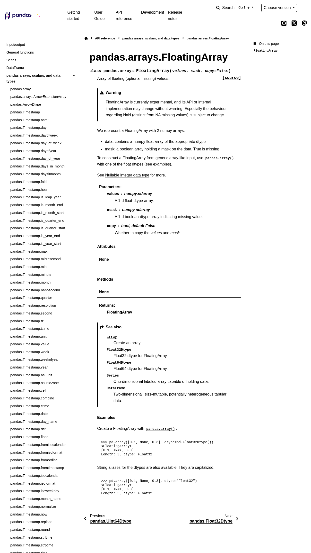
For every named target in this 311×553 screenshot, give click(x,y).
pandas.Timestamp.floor (29, 437)
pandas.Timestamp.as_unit (31, 375)
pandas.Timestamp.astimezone (34, 383)
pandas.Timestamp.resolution (33, 305)
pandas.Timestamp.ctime (29, 406)
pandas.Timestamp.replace (31, 522)
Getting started (73, 15)
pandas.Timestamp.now (28, 514)
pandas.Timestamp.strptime (31, 545)
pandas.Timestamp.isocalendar (34, 476)
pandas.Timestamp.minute (30, 274)
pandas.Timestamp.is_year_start (35, 244)
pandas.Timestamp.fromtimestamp (37, 468)
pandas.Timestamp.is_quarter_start (37, 228)
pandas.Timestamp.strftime (31, 537)
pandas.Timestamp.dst (27, 429)
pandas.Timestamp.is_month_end (36, 205)
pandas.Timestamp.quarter (31, 298)
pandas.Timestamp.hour (29, 190)
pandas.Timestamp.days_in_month (37, 166)
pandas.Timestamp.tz (26, 321)
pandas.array (20, 89)
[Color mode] (304, 8)
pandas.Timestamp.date (29, 414)
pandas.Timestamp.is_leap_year (35, 197)
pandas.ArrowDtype (25, 104)
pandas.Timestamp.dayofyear (33, 151)
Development (152, 12)
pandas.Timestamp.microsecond (35, 259)
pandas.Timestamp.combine (32, 398)
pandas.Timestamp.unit (28, 336)
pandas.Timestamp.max (28, 251)
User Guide (99, 15)
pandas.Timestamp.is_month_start (37, 213)
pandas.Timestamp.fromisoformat (36, 452)
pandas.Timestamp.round (30, 530)
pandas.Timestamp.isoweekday (34, 491)
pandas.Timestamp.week (29, 352)
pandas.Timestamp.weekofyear (34, 359)
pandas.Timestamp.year (29, 367)
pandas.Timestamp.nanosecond (35, 290)
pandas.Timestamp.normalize (33, 506)
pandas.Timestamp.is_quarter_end (37, 220)
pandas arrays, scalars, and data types (33, 78)
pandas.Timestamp (25, 112)
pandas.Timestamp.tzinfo (29, 329)
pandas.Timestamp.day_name (33, 422)
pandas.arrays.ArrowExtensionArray (38, 97)
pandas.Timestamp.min (28, 267)
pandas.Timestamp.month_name (35, 499)
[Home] (86, 38)
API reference (124, 15)
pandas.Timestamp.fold (28, 182)
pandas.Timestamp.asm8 (29, 120)
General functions (20, 52)
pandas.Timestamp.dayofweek (34, 135)
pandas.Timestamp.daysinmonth (35, 174)
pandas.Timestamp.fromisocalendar (38, 445)
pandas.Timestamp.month (30, 282)
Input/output (15, 44)
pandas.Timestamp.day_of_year (35, 158)
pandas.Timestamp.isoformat (32, 483)
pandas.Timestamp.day (28, 127)
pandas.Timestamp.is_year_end (35, 236)
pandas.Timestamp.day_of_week (35, 143)
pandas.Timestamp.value (29, 344)
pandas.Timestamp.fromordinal (34, 460)
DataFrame (15, 68)
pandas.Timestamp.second (31, 313)
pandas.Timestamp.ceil (28, 390)
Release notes (175, 15)
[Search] (235, 8)
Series (11, 60)
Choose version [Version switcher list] (278, 8)
